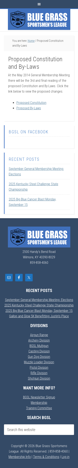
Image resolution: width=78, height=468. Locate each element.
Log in (65, 457)
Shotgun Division (39, 378)
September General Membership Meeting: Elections (39, 300)
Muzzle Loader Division (39, 362)
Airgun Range (39, 335)
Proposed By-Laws (28, 108)
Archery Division (39, 340)
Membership (39, 403)
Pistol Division (39, 368)
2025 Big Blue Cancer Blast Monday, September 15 (39, 311)
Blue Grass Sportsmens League (39, 19)
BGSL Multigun (39, 346)
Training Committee (39, 408)
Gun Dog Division (39, 357)
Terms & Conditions (46, 457)
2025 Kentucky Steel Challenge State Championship (39, 305)
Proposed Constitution (31, 103)
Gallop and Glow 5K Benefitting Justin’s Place (39, 316)
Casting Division (39, 351)
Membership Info (20, 457)
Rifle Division (39, 373)
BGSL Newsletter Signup (39, 397)
